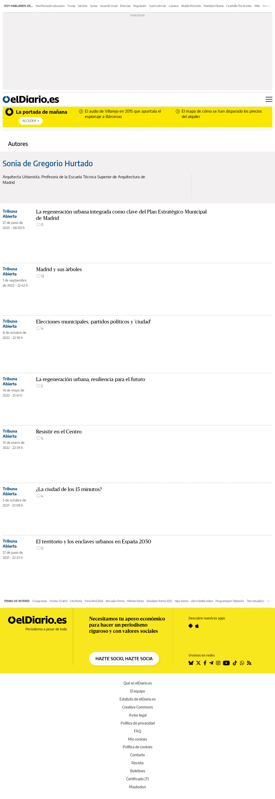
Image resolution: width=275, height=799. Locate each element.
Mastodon (137, 787)
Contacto (137, 755)
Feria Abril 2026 (94, 601)
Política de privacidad (138, 723)
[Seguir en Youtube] (226, 662)
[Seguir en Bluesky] (191, 662)
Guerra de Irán (157, 5)
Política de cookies (137, 747)
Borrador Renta (115, 601)
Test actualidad (255, 601)
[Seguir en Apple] (197, 625)
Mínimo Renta (135, 601)
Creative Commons (137, 707)
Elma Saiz (125, 5)
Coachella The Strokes (239, 5)
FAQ (137, 731)
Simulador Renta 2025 (159, 601)
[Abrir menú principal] (269, 99)
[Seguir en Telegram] (211, 662)
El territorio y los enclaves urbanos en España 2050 (93, 541)
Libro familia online (202, 601)
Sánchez (82, 5)
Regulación (139, 5)
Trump (71, 5)
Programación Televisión (230, 601)
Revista (137, 763)
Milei (257, 5)
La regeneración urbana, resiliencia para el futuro (90, 379)
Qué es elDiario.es (137, 683)
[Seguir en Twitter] (198, 662)
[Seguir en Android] (191, 625)
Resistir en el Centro (59, 431)
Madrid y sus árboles (59, 269)
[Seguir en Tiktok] (235, 662)
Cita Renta (76, 601)
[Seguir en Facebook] (205, 662)
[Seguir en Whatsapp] (242, 662)
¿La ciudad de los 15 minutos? (69, 489)
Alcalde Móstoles (191, 5)
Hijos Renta (181, 601)
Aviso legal (137, 715)
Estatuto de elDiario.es (137, 699)
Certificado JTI (137, 779)
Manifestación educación (50, 5)
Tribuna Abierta (10, 214)
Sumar (94, 5)
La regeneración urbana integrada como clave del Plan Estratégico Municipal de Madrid (121, 215)
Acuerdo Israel (108, 5)
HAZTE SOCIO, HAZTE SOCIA (124, 658)
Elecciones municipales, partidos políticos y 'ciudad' (93, 322)
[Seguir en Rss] (249, 662)
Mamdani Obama (214, 5)
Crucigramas (39, 601)
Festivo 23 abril (58, 601)
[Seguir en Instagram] (218, 662)
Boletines (137, 771)
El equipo (137, 691)
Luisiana (173, 5)
